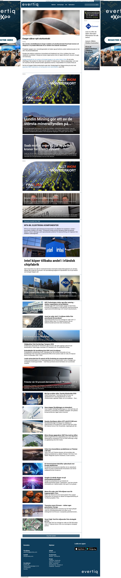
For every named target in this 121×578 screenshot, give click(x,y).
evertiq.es (67, 1)
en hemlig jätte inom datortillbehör (48, 67)
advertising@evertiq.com (30, 552)
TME (38, 221)
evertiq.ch (48, 1)
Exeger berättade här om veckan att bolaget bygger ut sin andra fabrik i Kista (45, 59)
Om (66, 4)
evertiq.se (97, 1)
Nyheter (54, 4)
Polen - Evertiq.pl (53, 563)
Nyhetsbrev (71, 4)
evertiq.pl (91, 1)
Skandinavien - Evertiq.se (56, 565)
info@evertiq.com (28, 556)
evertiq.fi (73, 1)
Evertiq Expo (60, 4)
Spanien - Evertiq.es (54, 562)
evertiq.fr (79, 1)
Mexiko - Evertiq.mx (54, 556)
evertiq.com (55, 1)
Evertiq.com (52, 552)
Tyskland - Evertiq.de (54, 560)
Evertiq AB (30, 5)
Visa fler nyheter (51, 536)
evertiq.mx (85, 1)
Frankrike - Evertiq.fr (54, 566)
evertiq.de (61, 1)
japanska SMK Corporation (30, 67)
